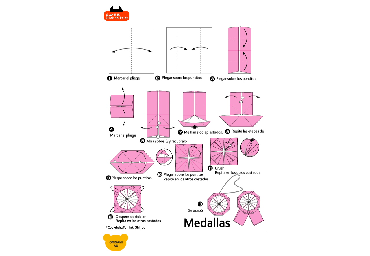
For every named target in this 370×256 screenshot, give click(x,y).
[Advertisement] (198, 12)
